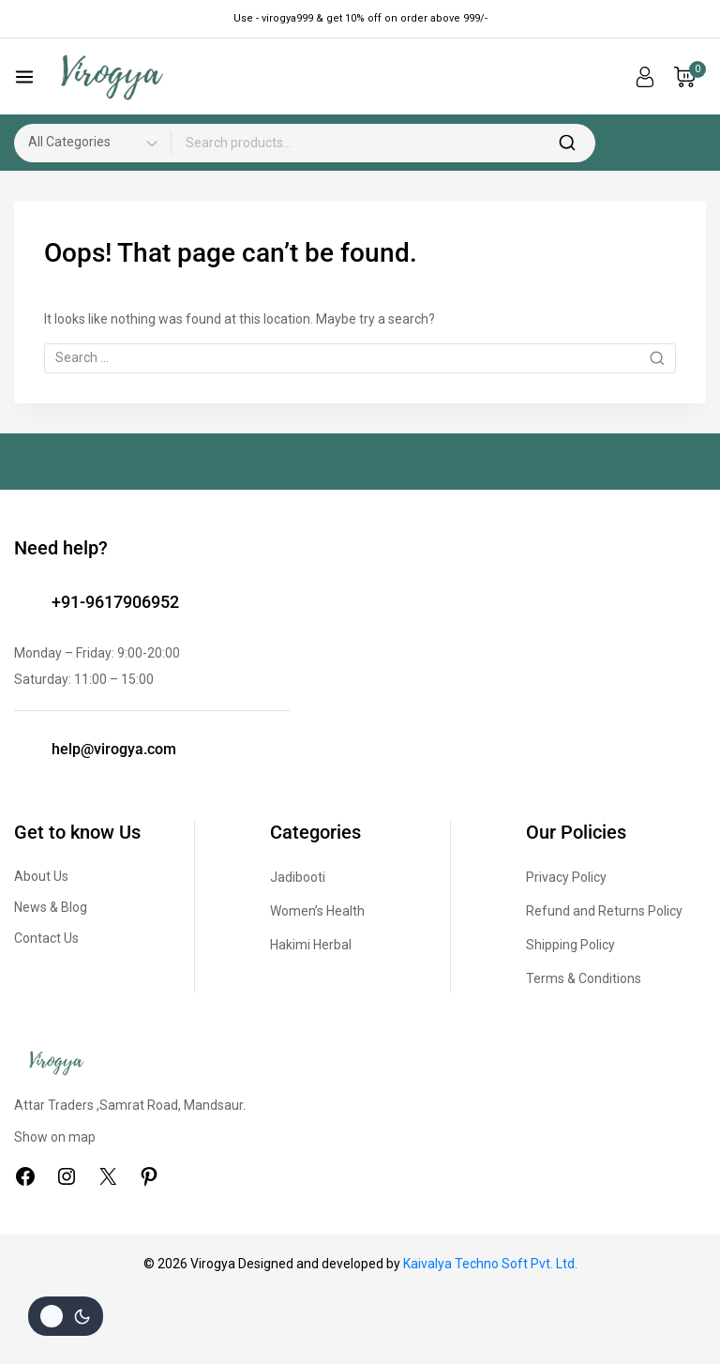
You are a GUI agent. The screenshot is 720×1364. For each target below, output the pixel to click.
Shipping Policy (570, 944)
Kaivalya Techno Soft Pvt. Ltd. (490, 1263)
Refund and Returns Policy (604, 910)
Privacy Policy (566, 877)
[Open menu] (24, 77)
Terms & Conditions (583, 978)
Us (71, 938)
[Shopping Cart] (690, 77)
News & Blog (50, 907)
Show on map (55, 1136)
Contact (39, 938)
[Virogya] (111, 77)
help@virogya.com (114, 749)
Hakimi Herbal (311, 944)
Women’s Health (317, 910)
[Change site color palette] (65, 1316)
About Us (41, 876)
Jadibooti (297, 877)
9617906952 (132, 602)
